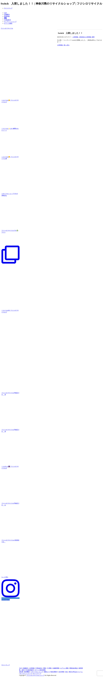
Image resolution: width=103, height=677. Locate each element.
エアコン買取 (64, 668)
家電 (93, 37)
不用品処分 (7, 20)
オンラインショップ (10, 21)
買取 (44, 668)
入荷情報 (75, 37)
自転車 (21, 671)
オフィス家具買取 (40, 670)
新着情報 (7, 16)
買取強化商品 (73, 668)
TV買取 (49, 668)
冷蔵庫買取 (55, 668)
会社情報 (61, 671)
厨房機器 (27, 671)
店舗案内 (7, 14)
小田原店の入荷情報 (85, 37)
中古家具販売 (30, 670)
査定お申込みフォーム (76, 671)
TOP (5, 13)
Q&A (66, 671)
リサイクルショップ (37, 671)
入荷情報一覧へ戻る (63, 45)
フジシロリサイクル (7, 28)
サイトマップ (8, 8)
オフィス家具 (8, 23)
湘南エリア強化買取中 (51, 671)
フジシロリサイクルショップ (35, 675)
